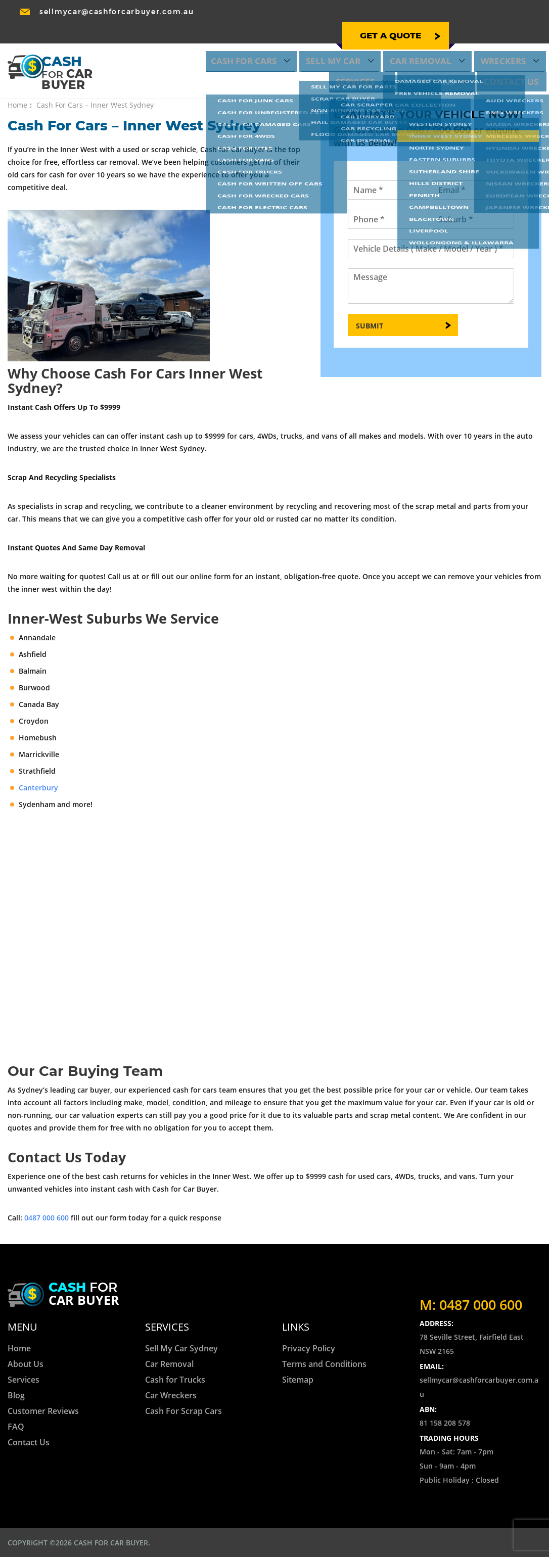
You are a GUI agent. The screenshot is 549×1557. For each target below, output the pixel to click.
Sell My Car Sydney (181, 1348)
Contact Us (517, 56)
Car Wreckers (171, 1395)
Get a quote (269, 17)
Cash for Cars (180, 40)
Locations (506, 40)
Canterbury (38, 787)
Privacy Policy (308, 1348)
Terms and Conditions (324, 1364)
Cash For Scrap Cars (183, 1411)
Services (448, 40)
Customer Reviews (43, 1411)
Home (17, 105)
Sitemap (297, 1379)
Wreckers (390, 40)
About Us (25, 1364)
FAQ (16, 1426)
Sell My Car (253, 40)
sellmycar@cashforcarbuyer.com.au (116, 12)
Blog (16, 1395)
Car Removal (323, 40)
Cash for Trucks (175, 1379)
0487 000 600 (483, 13)
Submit (369, 326)
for (84, 1294)
